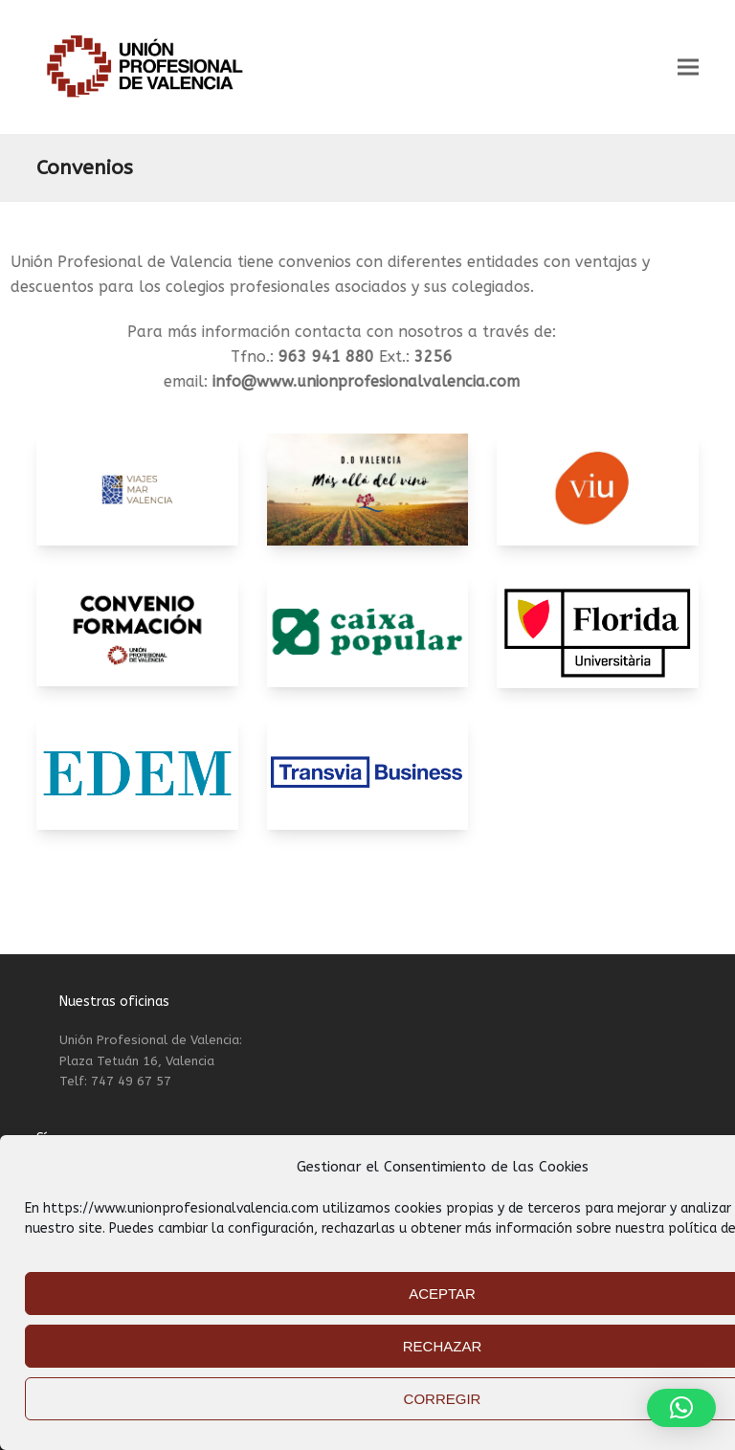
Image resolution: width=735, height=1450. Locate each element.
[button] (688, 67)
